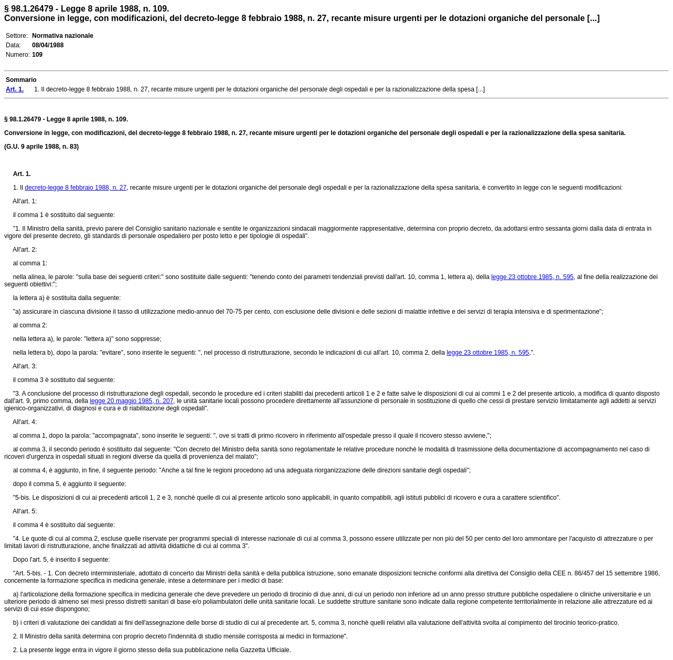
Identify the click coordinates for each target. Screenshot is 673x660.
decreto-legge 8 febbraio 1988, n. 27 (75, 187)
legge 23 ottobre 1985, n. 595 (532, 277)
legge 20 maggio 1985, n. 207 (131, 401)
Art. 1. (22, 174)
